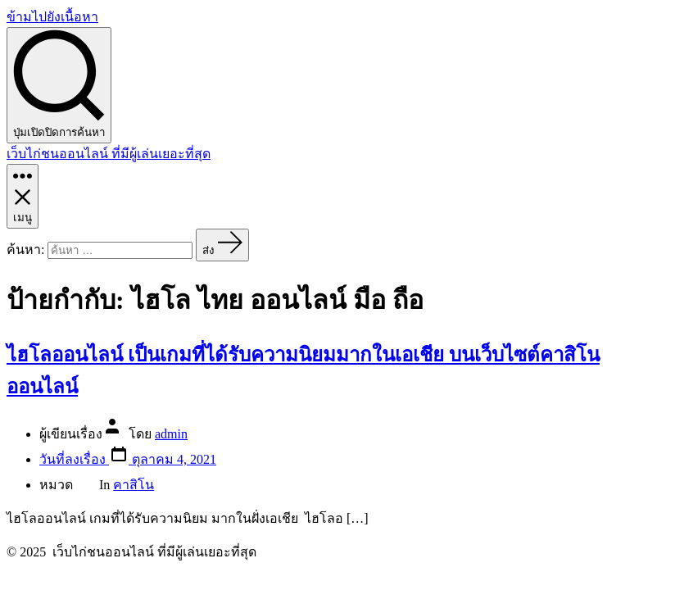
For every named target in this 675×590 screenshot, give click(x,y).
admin (171, 434)
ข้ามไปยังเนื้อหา (52, 17)
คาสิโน (133, 485)
